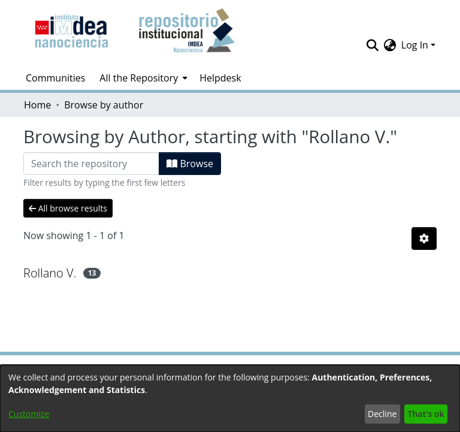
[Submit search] (372, 45)
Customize (28, 413)
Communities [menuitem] (55, 77)
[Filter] (91, 163)
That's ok (426, 413)
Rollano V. (49, 273)
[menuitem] (142, 78)
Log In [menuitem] (414, 45)
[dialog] (230, 398)
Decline (382, 413)
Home (37, 104)
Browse (190, 163)
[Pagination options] (424, 238)
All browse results (68, 208)
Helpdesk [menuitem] (220, 77)
